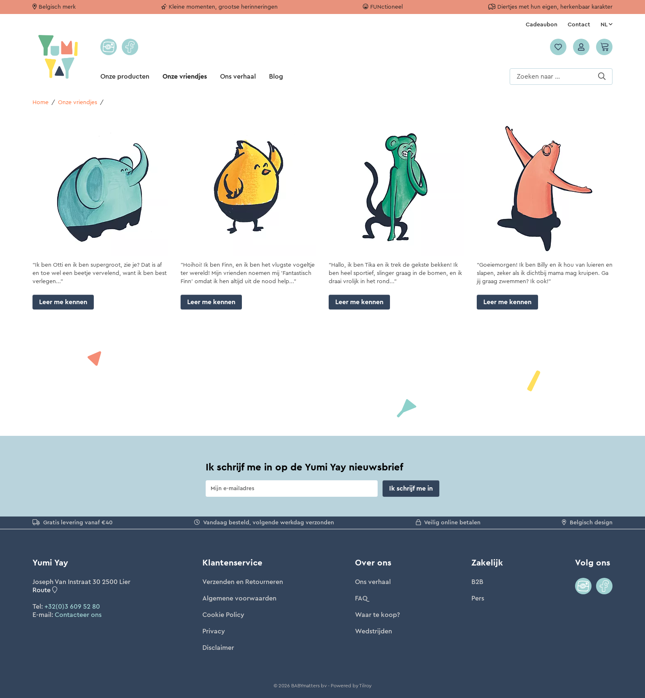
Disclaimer (218, 647)
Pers (477, 598)
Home (40, 102)
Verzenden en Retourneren (242, 582)
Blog (276, 76)
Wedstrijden (373, 631)
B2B (477, 582)
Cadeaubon (541, 25)
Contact (579, 25)
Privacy (213, 631)
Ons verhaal (238, 76)
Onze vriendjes (184, 76)
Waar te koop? (377, 615)
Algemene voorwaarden (239, 598)
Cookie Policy (223, 615)
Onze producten (124, 76)
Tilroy (365, 685)
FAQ (361, 598)
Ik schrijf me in (411, 488)
